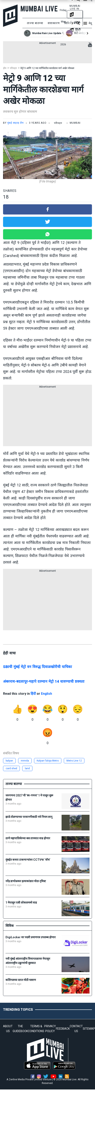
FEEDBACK (63, 1028)
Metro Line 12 (74, 760)
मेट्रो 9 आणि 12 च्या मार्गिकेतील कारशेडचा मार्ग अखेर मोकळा (47, 68)
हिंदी (33, 694)
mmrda (25, 760)
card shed (11, 768)
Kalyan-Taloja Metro (48, 760)
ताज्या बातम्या (35, 23)
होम (4, 68)
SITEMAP (89, 1028)
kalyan (9, 760)
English (46, 694)
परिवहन (13, 68)
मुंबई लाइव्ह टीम (15, 122)
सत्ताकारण (54, 23)
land (27, 768)
